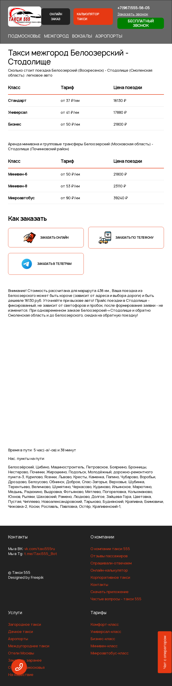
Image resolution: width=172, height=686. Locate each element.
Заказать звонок (132, 14)
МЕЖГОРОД (56, 36)
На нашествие (20, 674)
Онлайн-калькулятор (109, 570)
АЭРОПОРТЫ (108, 36)
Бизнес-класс (102, 638)
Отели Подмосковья (26, 667)
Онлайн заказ (55, 16)
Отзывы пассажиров (109, 555)
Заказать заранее (25, 660)
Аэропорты (18, 638)
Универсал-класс (105, 631)
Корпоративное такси (110, 577)
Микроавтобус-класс (109, 653)
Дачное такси (20, 631)
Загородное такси (24, 624)
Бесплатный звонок (141, 23)
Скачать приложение (109, 591)
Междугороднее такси (28, 645)
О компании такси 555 (110, 548)
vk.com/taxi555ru (39, 548)
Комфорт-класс (104, 624)
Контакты (99, 584)
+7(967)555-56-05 (133, 7)
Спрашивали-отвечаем (111, 563)
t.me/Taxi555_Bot (40, 553)
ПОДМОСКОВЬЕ (24, 36)
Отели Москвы (21, 653)
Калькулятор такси (88, 16)
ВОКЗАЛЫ (82, 36)
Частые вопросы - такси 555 (115, 598)
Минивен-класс (104, 645)
